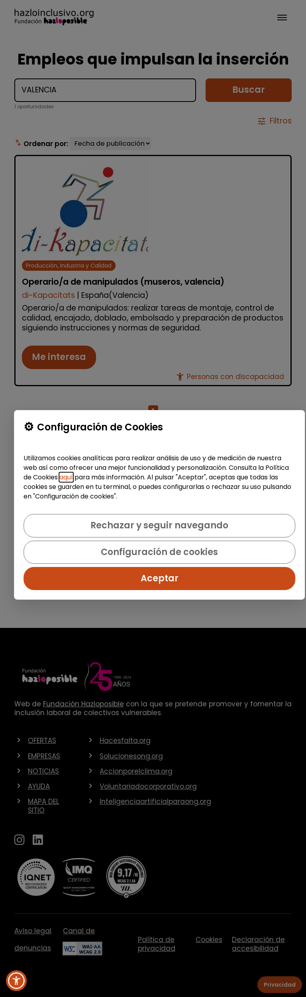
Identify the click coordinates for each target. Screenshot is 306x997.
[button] (16, 980)
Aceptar (159, 578)
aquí (66, 477)
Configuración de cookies (159, 552)
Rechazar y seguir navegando (159, 525)
